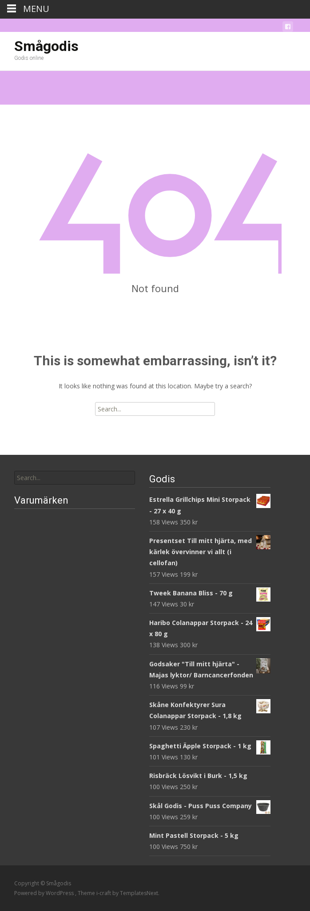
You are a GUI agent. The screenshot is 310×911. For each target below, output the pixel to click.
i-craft (104, 893)
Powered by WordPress (44, 893)
